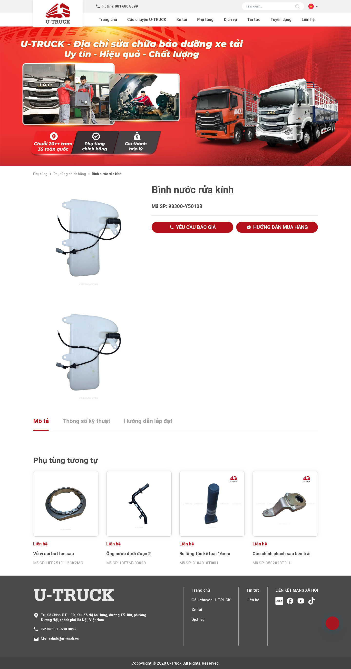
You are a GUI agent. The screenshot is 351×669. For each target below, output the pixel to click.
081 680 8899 (65, 629)
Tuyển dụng (281, 19)
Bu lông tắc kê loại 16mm (204, 553)
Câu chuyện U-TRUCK (146, 19)
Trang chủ (108, 19)
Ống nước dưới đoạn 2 (128, 553)
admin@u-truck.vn (64, 639)
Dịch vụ (230, 19)
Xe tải (181, 19)
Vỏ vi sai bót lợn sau (53, 553)
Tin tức (253, 19)
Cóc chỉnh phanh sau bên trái (282, 553)
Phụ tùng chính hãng (69, 174)
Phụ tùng (205, 19)
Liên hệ (308, 19)
